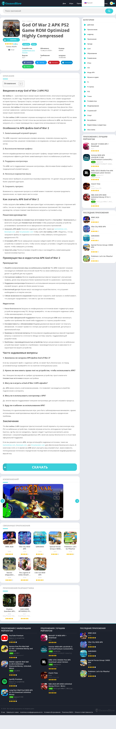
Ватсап (27, 66)
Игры (71, 3)
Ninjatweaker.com (26, 232)
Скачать (9, 40)
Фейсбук (27, 62)
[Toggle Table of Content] (19, 84)
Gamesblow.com (60, 229)
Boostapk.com (10, 232)
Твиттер (40, 62)
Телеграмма (67, 62)
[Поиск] (58, 11)
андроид (30, 21)
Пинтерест (53, 62)
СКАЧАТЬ (25, 467)
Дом (64, 3)
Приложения (81, 3)
